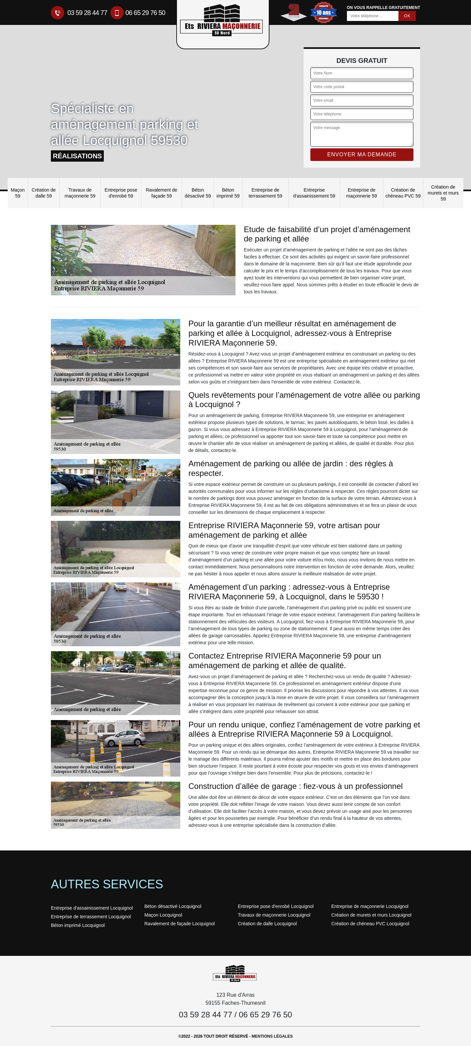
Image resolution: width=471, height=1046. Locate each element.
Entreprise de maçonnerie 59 (361, 193)
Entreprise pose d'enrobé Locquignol (276, 906)
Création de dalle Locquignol (267, 923)
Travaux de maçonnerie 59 (80, 193)
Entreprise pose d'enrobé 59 (121, 193)
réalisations (77, 156)
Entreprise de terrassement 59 (265, 193)
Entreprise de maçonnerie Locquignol (369, 906)
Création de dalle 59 (44, 193)
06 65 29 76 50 (137, 12)
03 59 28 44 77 (79, 12)
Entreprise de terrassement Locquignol (91, 916)
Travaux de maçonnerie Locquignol (274, 915)
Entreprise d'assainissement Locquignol (92, 908)
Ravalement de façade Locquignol (179, 923)
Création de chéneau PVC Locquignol (370, 923)
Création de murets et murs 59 (443, 193)
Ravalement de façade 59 (161, 193)
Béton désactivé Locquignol (172, 906)
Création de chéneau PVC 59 (403, 193)
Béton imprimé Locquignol (78, 925)
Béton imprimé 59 (228, 193)
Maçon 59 (18, 193)
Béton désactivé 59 (198, 193)
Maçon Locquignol (163, 915)
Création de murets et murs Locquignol (371, 915)
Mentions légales (272, 1036)
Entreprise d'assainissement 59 (314, 193)
